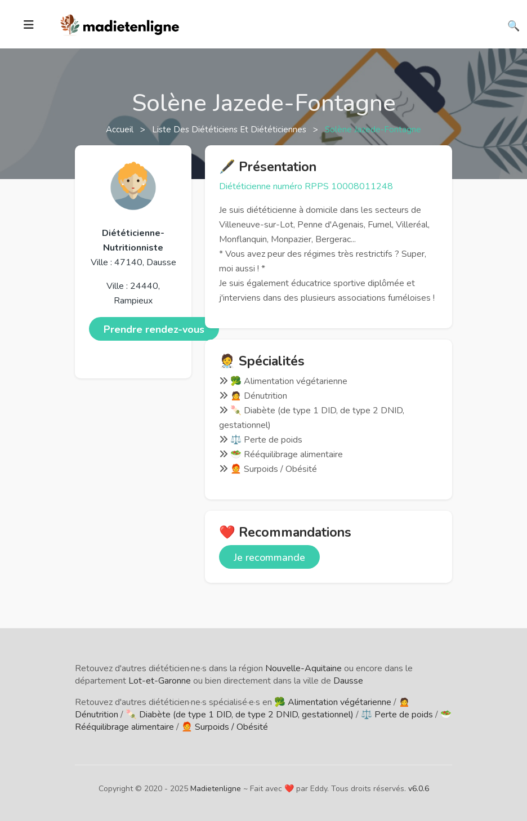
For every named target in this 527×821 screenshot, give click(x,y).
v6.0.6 (418, 788)
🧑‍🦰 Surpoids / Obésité (224, 727)
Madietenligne (215, 788)
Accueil (121, 129)
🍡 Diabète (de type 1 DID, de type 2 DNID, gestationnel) (240, 714)
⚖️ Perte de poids (397, 714)
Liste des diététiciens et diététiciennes (230, 129)
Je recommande (269, 557)
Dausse (348, 681)
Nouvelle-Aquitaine (303, 668)
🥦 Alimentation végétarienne (332, 702)
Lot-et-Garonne (159, 681)
